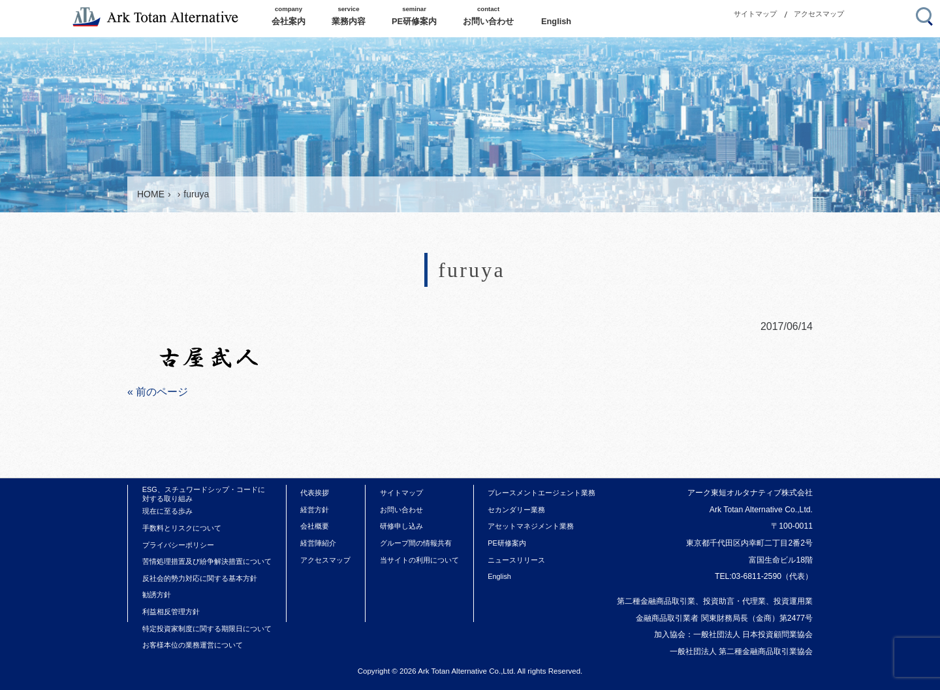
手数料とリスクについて (181, 528)
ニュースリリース (516, 560)
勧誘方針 (156, 595)
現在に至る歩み (167, 511)
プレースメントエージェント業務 (541, 493)
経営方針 (314, 510)
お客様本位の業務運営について (192, 645)
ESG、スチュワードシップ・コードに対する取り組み (203, 493)
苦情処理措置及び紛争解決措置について (207, 561)
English (499, 576)
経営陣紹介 (318, 543)
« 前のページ (157, 391)
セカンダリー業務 (516, 510)
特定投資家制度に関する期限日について (207, 628)
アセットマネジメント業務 (531, 526)
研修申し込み (401, 526)
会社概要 (314, 526)
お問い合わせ (401, 510)
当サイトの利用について (419, 560)
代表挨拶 (314, 493)
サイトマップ (755, 14)
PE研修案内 (507, 543)
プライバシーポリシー (178, 545)
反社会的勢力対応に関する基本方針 (199, 578)
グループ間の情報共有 (416, 543)
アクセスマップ (819, 14)
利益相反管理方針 (171, 612)
